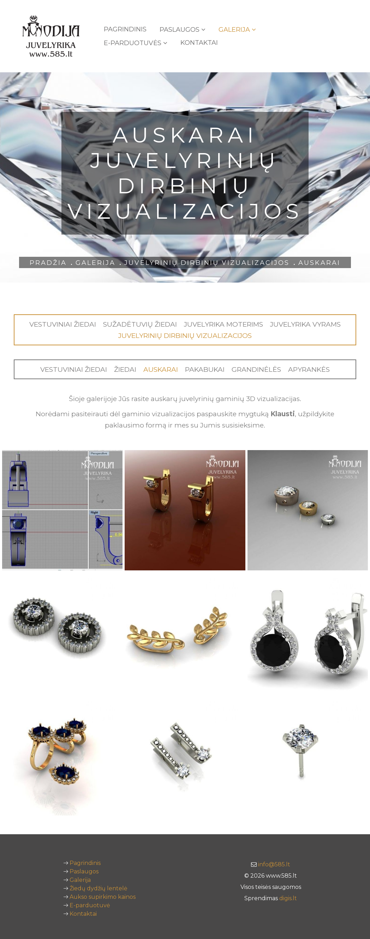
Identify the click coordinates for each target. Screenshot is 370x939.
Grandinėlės (256, 369)
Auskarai (160, 369)
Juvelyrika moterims (223, 324)
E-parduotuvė (90, 905)
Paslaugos (182, 29)
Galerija (237, 29)
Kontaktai (199, 43)
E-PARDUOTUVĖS (135, 43)
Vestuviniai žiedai (62, 324)
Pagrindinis (125, 29)
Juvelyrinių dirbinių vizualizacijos (207, 263)
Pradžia (48, 263)
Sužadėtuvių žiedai (140, 324)
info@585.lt (274, 864)
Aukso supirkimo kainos (103, 896)
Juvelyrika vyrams (305, 324)
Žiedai (125, 369)
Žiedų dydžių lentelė (98, 888)
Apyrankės (309, 369)
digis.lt (288, 898)
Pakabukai (205, 369)
